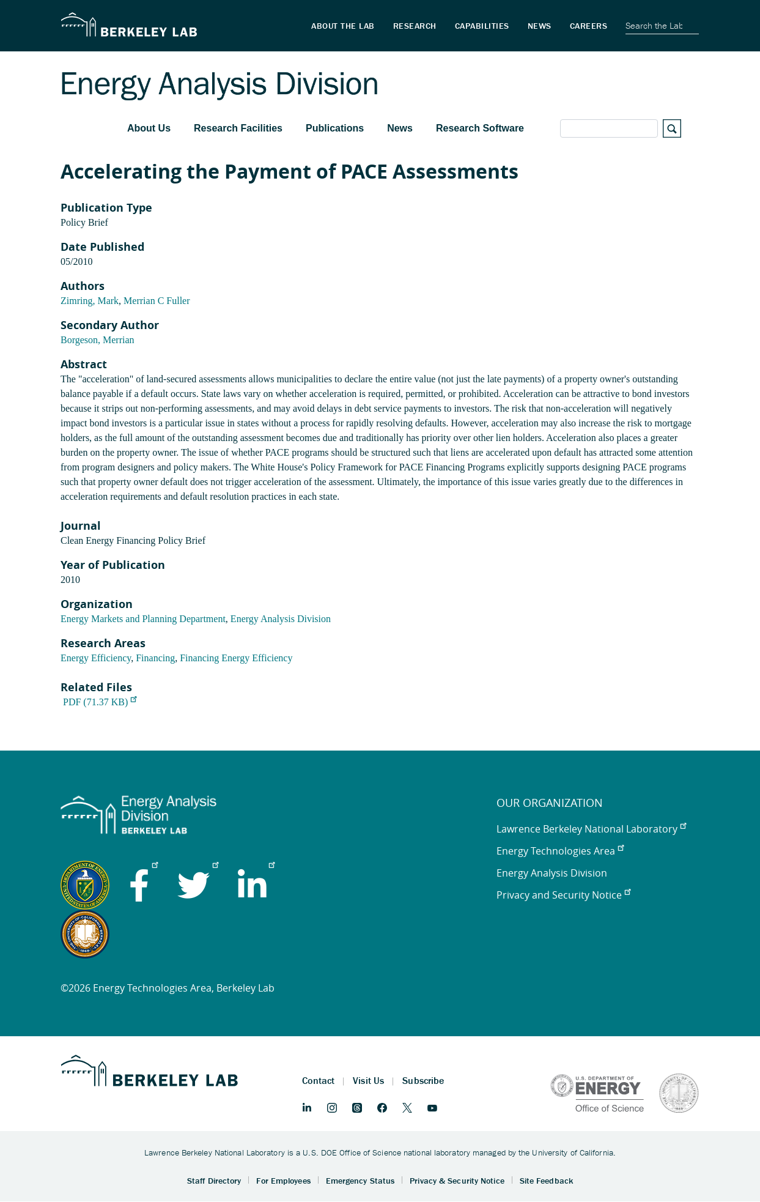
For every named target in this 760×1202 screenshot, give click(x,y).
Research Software (480, 128)
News (400, 128)
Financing (155, 658)
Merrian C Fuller (157, 300)
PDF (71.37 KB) (99, 702)
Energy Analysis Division (281, 619)
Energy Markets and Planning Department (143, 619)
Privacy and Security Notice (563, 895)
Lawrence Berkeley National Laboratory (591, 829)
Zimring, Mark (90, 300)
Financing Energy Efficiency (236, 658)
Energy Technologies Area (560, 851)
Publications (335, 128)
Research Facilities (238, 128)
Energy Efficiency (96, 658)
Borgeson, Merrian (98, 340)
